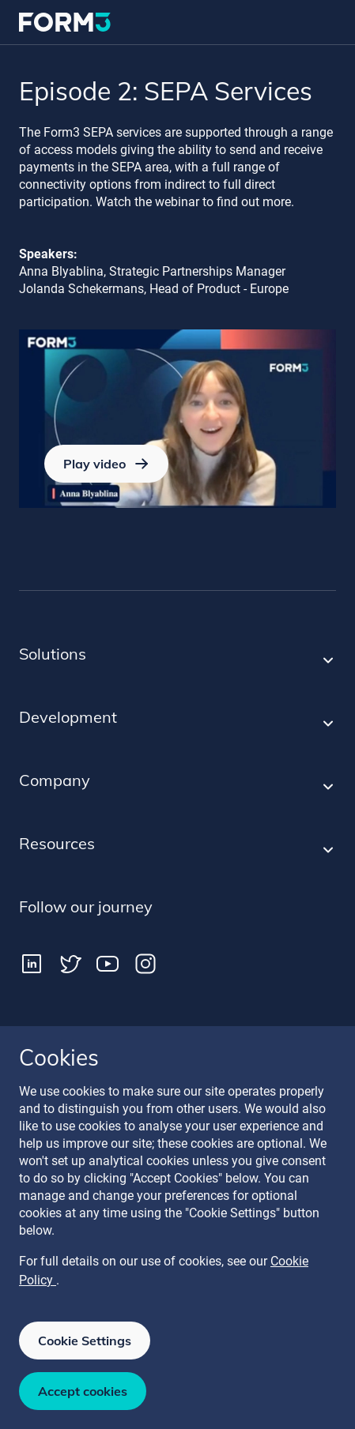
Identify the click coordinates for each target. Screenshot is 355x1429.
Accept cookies (82, 1391)
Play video (106, 464)
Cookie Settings (84, 1340)
